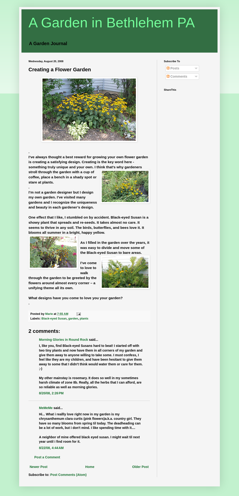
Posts (173, 68)
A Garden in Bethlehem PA (111, 22)
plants (84, 318)
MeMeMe (46, 408)
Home (89, 467)
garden (73, 318)
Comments (177, 76)
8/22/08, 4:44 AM (51, 448)
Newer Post (38, 467)
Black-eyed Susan (54, 318)
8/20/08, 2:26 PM (51, 393)
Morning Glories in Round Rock (63, 339)
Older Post (140, 467)
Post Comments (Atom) (68, 475)
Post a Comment (47, 457)
